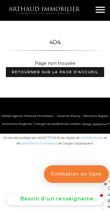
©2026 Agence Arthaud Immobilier (28, 116)
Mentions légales (95, 116)
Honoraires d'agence (17, 124)
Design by (96, 124)
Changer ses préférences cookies (57, 124)
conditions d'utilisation (39, 143)
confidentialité (92, 138)
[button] (55, 199)
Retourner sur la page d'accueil (55, 72)
